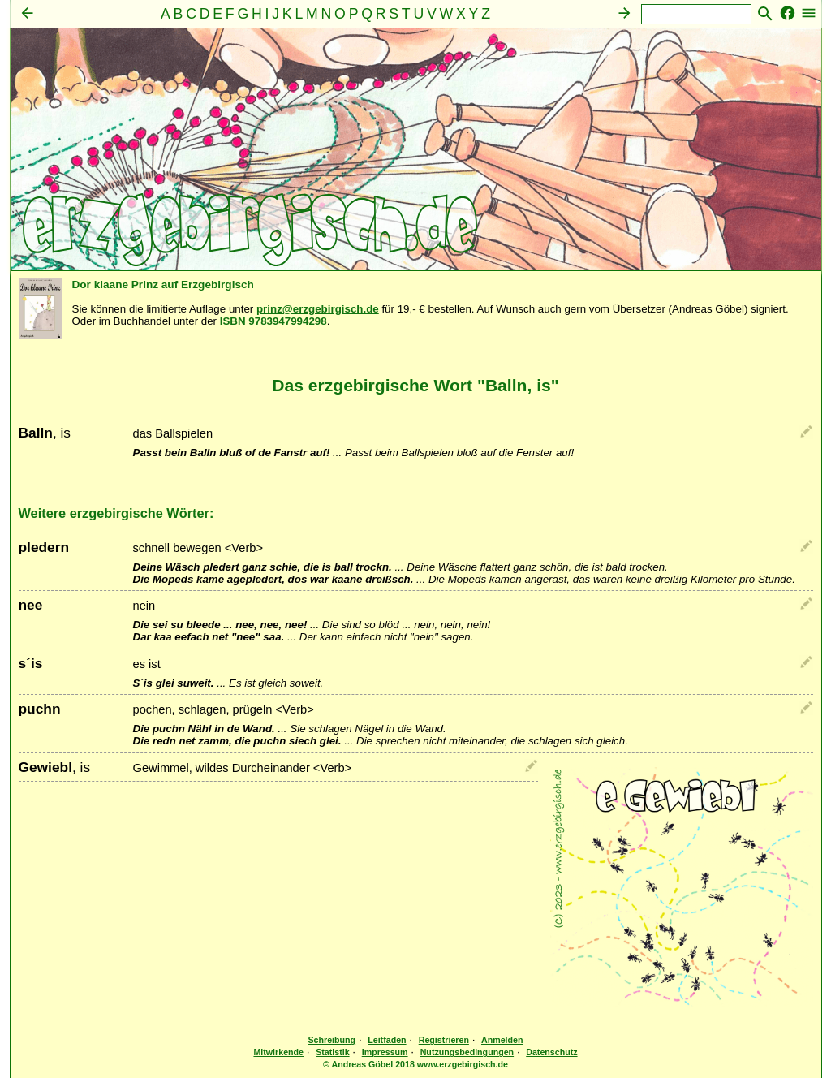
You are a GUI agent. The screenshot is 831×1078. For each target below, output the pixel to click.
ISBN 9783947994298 (273, 321)
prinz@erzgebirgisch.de (317, 309)
